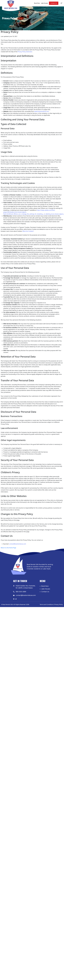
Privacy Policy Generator (25, 52)
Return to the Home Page (8, 548)
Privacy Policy (58, 604)
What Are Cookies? (28, 231)
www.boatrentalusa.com (41, 111)
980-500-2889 (21, 592)
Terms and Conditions (46, 604)
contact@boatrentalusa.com (17, 544)
